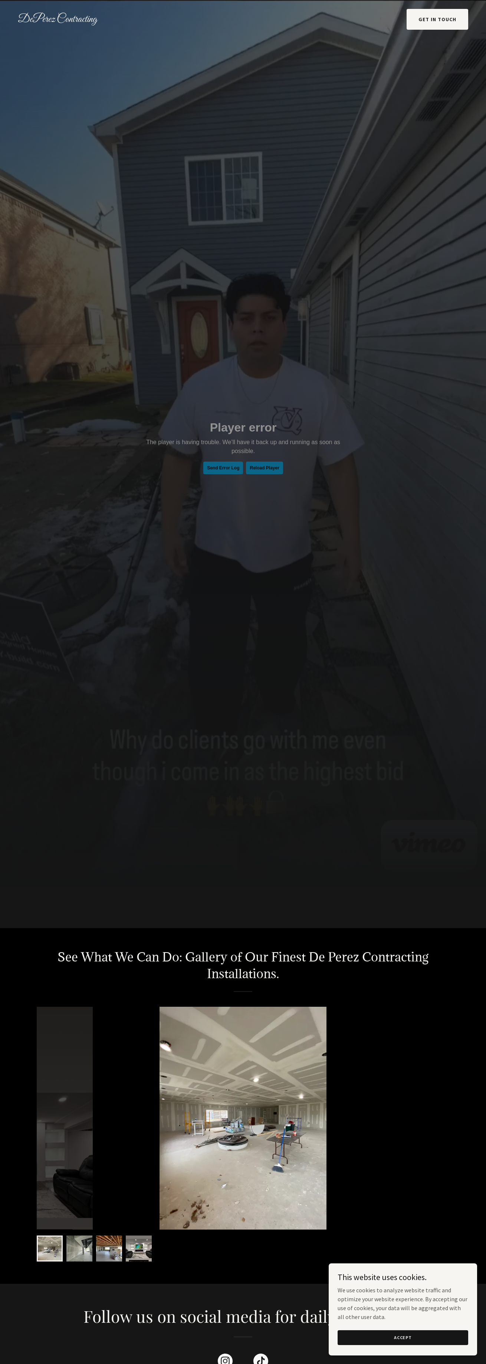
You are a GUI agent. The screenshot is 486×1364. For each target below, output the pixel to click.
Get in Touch (437, 19)
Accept (403, 1337)
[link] (77, 19)
